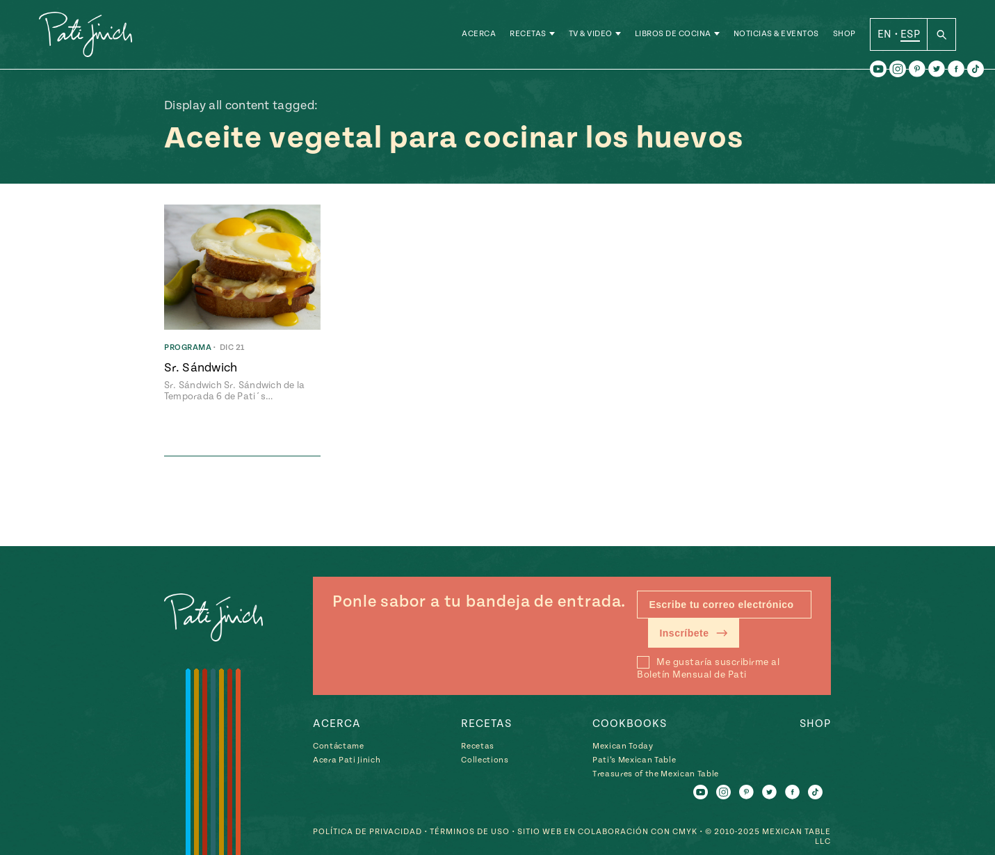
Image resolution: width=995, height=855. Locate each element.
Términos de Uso (470, 831)
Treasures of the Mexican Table (655, 773)
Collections (484, 760)
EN (884, 34)
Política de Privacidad (367, 831)
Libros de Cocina (673, 34)
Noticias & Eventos (776, 34)
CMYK (684, 831)
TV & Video (591, 34)
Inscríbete (693, 633)
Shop (844, 34)
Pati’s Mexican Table (634, 760)
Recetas (528, 34)
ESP (910, 34)
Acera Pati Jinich (346, 760)
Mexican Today (623, 746)
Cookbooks (629, 723)
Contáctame (338, 746)
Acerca (479, 34)
